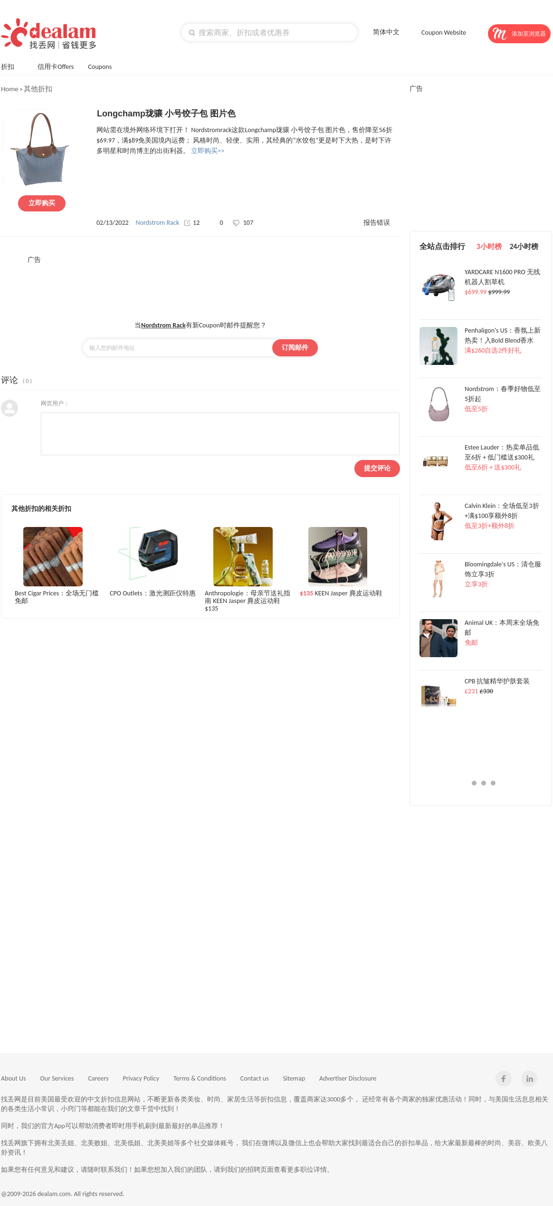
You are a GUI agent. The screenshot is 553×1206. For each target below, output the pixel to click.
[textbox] (269, 32)
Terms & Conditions (199, 1078)
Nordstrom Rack (157, 223)
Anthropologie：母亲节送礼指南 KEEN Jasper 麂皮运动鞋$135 (247, 600)
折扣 (12, 66)
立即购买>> (207, 151)
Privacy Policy (141, 1078)
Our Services (57, 1078)
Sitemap (294, 1078)
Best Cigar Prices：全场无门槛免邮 (57, 597)
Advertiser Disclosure (347, 1078)
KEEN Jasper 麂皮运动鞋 (341, 593)
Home (10, 89)
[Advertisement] (200, 285)
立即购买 (42, 203)
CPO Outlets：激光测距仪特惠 (153, 593)
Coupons (104, 66)
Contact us (254, 1078)
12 (192, 223)
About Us (13, 1078)
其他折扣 (38, 89)
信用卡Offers (56, 67)
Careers (98, 1078)
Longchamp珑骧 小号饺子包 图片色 (166, 113)
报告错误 (376, 223)
